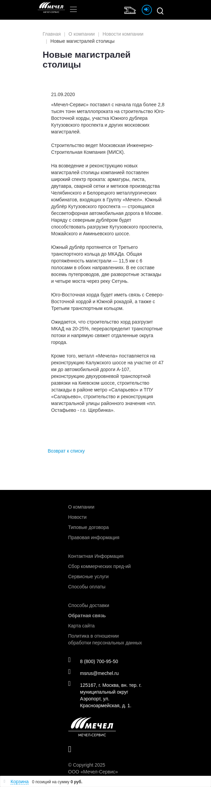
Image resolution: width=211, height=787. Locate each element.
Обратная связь (87, 615)
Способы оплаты (87, 586)
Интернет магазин (131, 9)
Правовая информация (94, 537)
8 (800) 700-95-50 (93, 661)
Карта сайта (81, 625)
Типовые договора (88, 527)
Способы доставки (88, 605)
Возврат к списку (66, 451)
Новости (77, 517)
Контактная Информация (96, 556)
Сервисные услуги (88, 576)
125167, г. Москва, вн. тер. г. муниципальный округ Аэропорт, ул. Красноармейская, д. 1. (105, 695)
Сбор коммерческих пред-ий (99, 566)
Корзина (20, 781)
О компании (81, 507)
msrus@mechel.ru (93, 673)
